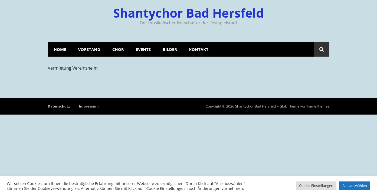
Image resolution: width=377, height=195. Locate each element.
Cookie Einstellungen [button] (316, 185)
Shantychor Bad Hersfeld (188, 13)
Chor (118, 49)
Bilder (170, 49)
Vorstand (89, 49)
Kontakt (198, 49)
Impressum (89, 106)
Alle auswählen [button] (354, 185)
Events (143, 49)
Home (60, 49)
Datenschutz (59, 106)
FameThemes (318, 106)
